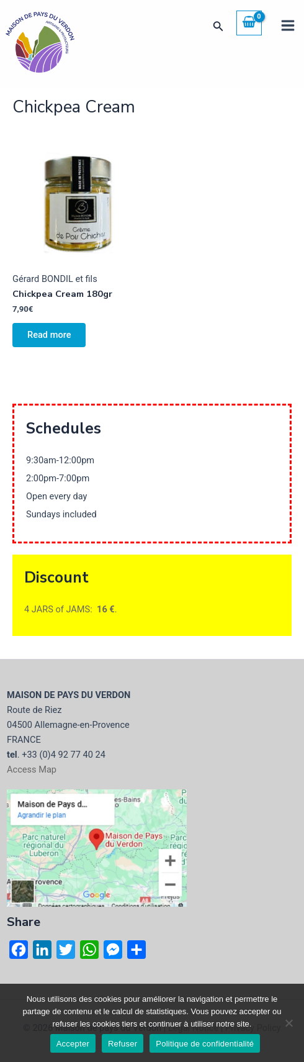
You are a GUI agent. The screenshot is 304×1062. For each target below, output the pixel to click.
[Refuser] (288, 1023)
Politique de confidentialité (205, 1043)
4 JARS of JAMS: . (70, 609)
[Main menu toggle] (288, 25)
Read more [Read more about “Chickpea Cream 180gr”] (49, 334)
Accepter (72, 1043)
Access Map (31, 769)
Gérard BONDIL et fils (54, 278)
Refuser (122, 1043)
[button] (218, 26)
